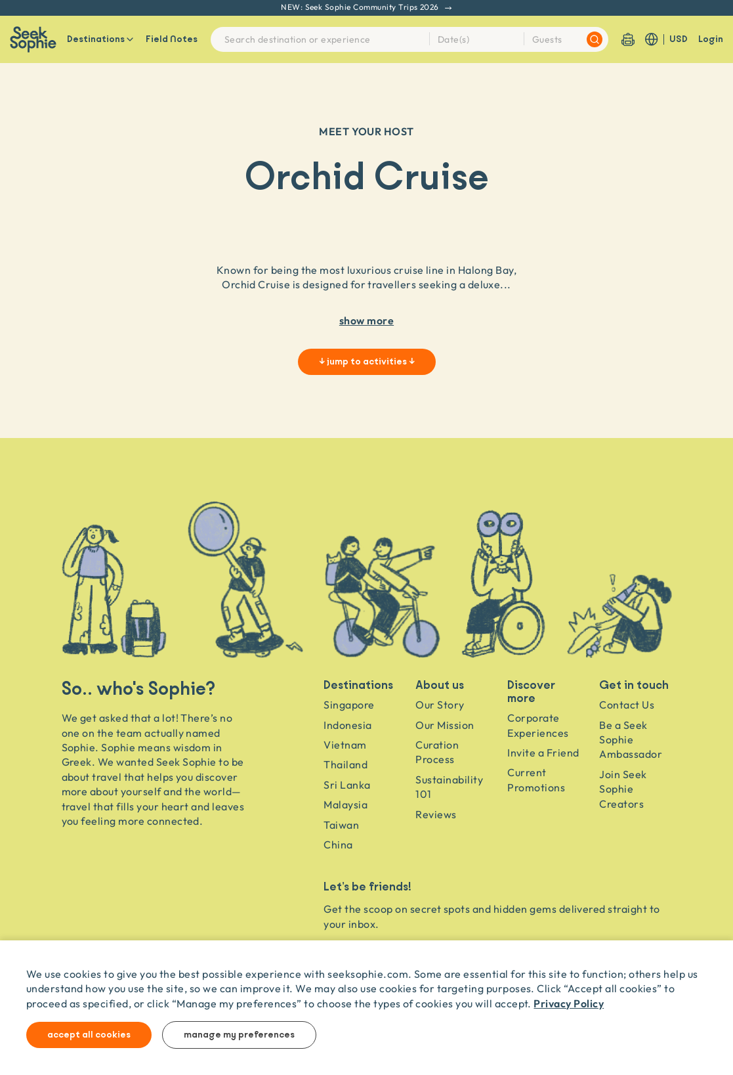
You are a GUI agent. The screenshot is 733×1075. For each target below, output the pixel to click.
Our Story (439, 705)
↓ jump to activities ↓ (367, 361)
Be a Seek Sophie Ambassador (630, 739)
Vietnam (345, 745)
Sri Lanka (347, 785)
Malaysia (345, 804)
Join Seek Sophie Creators (622, 789)
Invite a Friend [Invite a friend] (543, 752)
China (338, 844)
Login (710, 39)
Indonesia (347, 725)
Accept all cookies (89, 1035)
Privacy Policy (569, 1003)
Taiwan (341, 825)
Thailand (345, 764)
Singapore (349, 705)
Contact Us (626, 705)
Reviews (435, 814)
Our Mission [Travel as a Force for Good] (444, 725)
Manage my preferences (239, 1035)
